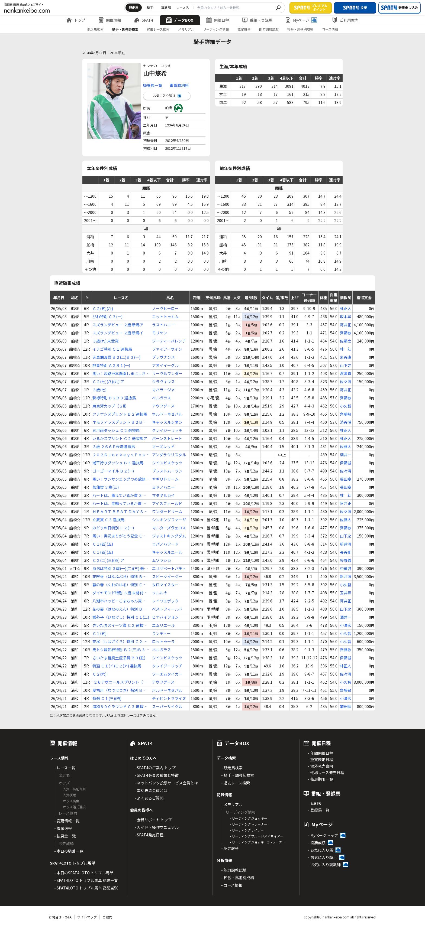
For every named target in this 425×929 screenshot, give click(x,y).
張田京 (345, 479)
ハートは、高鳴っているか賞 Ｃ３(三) (119, 503)
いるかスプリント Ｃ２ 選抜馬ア (119, 438)
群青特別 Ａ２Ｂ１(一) (111, 365)
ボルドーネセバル (167, 414)
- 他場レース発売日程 (326, 772)
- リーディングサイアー (247, 830)
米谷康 (345, 357)
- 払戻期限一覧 (320, 779)
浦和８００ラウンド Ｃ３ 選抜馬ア (119, 706)
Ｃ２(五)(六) (102, 308)
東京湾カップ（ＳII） (110, 406)
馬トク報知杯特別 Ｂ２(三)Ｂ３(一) (118, 650)
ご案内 (107, 917)
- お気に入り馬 (320, 850)
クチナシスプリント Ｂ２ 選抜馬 (119, 414)
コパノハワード (165, 544)
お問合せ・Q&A (60, 917)
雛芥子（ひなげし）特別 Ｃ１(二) (120, 617)
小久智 (345, 406)
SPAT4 (143, 20)
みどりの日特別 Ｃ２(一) (113, 527)
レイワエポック (165, 601)
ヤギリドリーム (165, 479)
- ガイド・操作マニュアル (156, 827)
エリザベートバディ (169, 568)
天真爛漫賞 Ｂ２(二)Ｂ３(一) (116, 357)
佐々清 (345, 381)
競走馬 (134, 7)
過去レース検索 (158, 29)
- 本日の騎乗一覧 (68, 851)
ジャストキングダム (169, 536)
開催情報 (109, 20)
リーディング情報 (216, 29)
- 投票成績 (317, 842)
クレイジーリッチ (167, 430)
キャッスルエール (167, 552)
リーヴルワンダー (167, 373)
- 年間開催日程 (320, 753)
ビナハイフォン (165, 617)
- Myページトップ (323, 835)
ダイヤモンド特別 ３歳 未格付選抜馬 (119, 593)
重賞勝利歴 (179, 85)
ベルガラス (161, 397)
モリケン (159, 332)
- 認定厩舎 (230, 848)
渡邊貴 (345, 373)
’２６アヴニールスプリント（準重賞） (119, 682)
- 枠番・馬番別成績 (237, 877)
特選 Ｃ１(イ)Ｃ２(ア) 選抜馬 (116, 666)
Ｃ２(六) (99, 674)
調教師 (166, 7)
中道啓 (345, 568)
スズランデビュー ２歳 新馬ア (117, 324)
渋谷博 (345, 422)
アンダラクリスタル (169, 454)
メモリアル (186, 29)
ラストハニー (163, 324)
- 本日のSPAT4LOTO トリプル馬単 (83, 872)
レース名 (182, 7)
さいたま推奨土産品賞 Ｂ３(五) (118, 657)
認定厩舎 (243, 29)
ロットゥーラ (163, 641)
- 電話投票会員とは (150, 790)
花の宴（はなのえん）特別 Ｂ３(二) (119, 609)
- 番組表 (315, 803)
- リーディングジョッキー (248, 818)
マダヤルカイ (163, 495)
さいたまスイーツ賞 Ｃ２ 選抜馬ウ (119, 625)
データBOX (179, 20)
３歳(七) (99, 389)
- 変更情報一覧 (66, 820)
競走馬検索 (95, 29)
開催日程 (217, 20)
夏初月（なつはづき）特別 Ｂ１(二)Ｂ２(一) (119, 690)
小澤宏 (345, 625)
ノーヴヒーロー (165, 308)
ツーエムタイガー (167, 674)
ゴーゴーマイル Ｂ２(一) (113, 471)
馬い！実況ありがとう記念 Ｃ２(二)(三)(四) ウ (119, 536)
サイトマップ (87, 917)
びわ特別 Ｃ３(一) (107, 316)
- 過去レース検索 (235, 782)
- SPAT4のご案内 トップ (155, 767)
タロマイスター (165, 584)
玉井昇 (345, 592)
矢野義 (345, 560)
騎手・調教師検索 (125, 29)
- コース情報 (231, 885)
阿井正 (345, 324)
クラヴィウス (163, 381)
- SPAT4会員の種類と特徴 (156, 775)
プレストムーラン (167, 471)
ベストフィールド (167, 609)
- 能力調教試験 (233, 870)
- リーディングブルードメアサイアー (256, 836)
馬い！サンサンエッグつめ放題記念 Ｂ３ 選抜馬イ (120, 479)
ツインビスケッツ (167, 462)
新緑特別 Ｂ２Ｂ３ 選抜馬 (114, 397)
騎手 (150, 7)
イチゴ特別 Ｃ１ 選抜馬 (112, 349)
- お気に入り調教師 (324, 864)
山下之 (345, 365)
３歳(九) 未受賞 (105, 341)
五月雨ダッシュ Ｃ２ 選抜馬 (116, 430)
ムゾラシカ (161, 560)
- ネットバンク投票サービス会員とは (166, 782)
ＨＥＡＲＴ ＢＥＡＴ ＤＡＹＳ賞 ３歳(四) (119, 511)
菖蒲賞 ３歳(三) (105, 487)
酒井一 (345, 454)
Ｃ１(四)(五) (102, 544)
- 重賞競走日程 (320, 759)
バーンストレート (167, 438)
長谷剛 (345, 552)
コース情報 (330, 29)
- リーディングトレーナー (248, 824)
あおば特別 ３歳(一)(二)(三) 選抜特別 (120, 568)
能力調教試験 (269, 29)
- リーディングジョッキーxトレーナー (257, 842)
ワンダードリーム (167, 511)
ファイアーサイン (167, 349)
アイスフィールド (167, 503)
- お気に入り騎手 (322, 857)
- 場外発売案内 (320, 766)
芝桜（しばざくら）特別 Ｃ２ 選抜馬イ (119, 641)
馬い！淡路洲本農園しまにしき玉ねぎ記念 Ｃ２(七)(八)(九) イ (120, 373)
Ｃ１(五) (99, 633)
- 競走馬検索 (232, 767)
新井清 (345, 544)
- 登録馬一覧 (318, 810)
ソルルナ (159, 592)
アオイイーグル (165, 365)
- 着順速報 (63, 828)
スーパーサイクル (167, 706)
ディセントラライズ (169, 698)
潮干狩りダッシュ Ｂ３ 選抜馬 (117, 462)
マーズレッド (163, 446)
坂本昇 (345, 316)
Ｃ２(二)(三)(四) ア (108, 560)
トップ (75, 20)
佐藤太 (345, 341)
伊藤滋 (345, 462)
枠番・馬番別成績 (300, 29)
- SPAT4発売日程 (148, 834)
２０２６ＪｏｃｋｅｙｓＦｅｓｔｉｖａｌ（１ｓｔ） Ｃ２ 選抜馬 (120, 455)
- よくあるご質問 (148, 798)
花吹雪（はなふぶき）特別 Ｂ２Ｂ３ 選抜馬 (119, 576)
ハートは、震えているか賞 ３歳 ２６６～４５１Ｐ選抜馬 (119, 495)
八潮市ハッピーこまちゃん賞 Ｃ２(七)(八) (119, 601)
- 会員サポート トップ (153, 819)
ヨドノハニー (163, 487)
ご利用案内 (345, 20)
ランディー (161, 633)
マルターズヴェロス (169, 527)
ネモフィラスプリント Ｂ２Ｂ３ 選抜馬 (119, 422)
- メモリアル (232, 804)
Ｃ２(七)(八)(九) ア (108, 381)
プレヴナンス (163, 357)
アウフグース (163, 406)
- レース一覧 (64, 767)
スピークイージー (167, 576)
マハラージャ (163, 389)
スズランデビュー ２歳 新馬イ (117, 332)
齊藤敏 (345, 332)
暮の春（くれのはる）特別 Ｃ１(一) (119, 585)
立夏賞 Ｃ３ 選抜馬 (108, 519)
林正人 (345, 308)
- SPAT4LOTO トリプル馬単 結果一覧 (86, 880)
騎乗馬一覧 (152, 85)
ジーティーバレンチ (169, 341)
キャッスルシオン (167, 422)
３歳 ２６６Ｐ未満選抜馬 (113, 446)
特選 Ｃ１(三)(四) (106, 698)
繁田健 (345, 706)
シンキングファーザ (169, 519)
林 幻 (345, 349)
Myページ (301, 20)
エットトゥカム (165, 316)
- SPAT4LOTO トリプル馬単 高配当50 (86, 888)
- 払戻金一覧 (65, 836)
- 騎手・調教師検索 (237, 775)
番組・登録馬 (257, 20)
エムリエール (163, 625)
